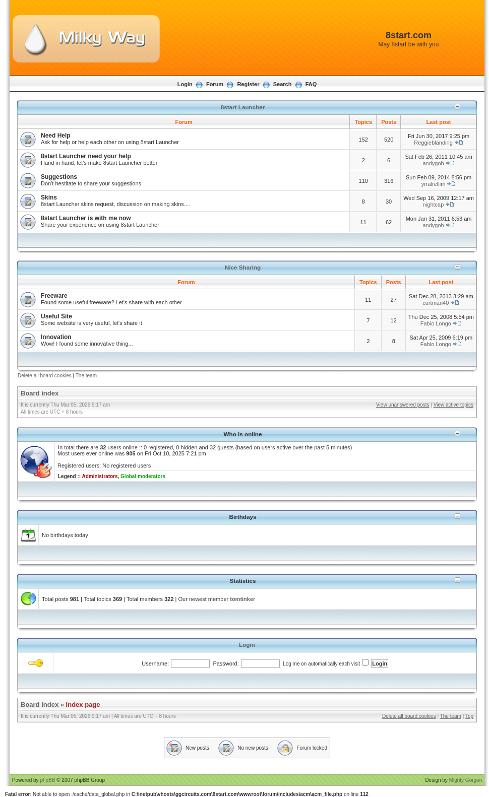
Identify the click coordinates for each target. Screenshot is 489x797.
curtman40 (435, 303)
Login (185, 84)
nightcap (433, 205)
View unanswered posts (402, 405)
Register (248, 84)
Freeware (54, 295)
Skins (49, 197)
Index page (83, 704)
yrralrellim (433, 184)
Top (469, 716)
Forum (214, 84)
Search (282, 84)
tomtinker (242, 599)
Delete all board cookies (45, 375)
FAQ (311, 84)
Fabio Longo (435, 323)
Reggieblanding (433, 143)
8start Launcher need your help (86, 156)
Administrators (99, 476)
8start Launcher (243, 107)
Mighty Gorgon (465, 780)
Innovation (56, 337)
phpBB (47, 780)
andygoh (433, 163)
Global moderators (142, 476)
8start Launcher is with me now (86, 218)
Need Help (56, 135)
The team (86, 375)
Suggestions (59, 176)
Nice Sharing (243, 267)
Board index (39, 393)
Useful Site (56, 316)
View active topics (453, 405)
